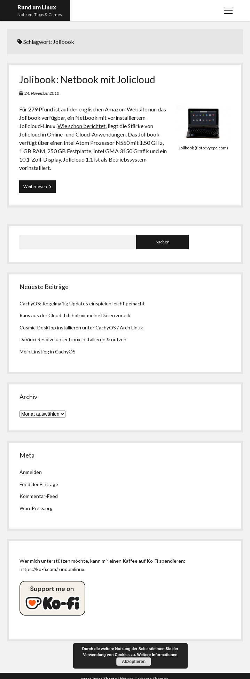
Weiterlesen (39, 188)
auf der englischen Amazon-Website (103, 109)
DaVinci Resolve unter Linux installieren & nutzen (72, 339)
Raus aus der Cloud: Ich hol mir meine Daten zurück (74, 315)
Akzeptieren (134, 661)
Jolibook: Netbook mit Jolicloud (87, 79)
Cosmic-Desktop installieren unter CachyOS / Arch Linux (81, 327)
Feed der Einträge (38, 484)
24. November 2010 (41, 93)
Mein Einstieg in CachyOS (47, 351)
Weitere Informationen (157, 655)
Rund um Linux (36, 7)
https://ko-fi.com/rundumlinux (51, 569)
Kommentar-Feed (38, 496)
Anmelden (30, 472)
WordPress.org (36, 508)
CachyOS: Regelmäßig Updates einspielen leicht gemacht (82, 303)
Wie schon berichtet (81, 126)
